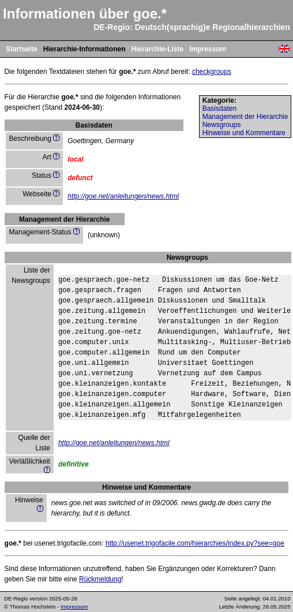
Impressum (207, 49)
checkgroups (211, 72)
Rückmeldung (100, 579)
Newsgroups (221, 125)
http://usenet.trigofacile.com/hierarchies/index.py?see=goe (195, 543)
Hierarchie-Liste (157, 49)
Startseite (21, 49)
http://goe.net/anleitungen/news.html (123, 196)
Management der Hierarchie (245, 117)
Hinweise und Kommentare (244, 133)
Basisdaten (219, 109)
